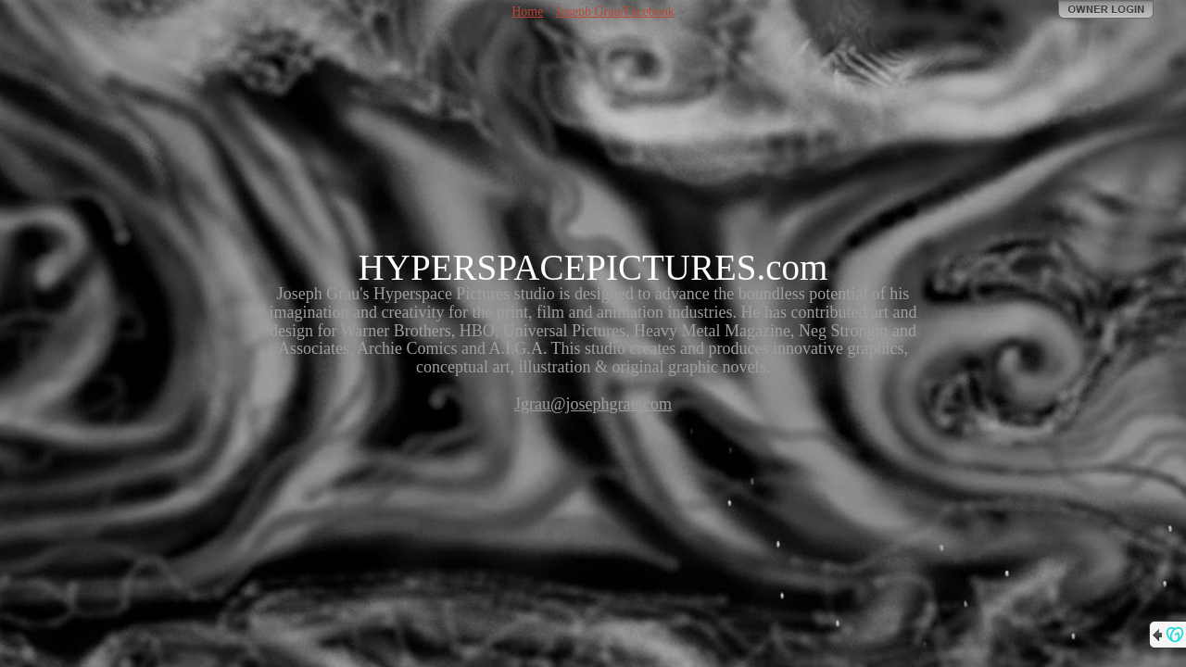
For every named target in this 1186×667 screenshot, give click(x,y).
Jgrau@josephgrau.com (593, 404)
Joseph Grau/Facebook (615, 12)
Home (527, 12)
